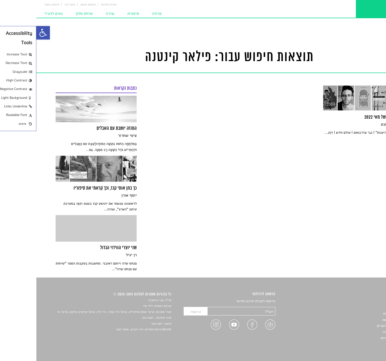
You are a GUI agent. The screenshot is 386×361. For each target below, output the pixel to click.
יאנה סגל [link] (120, 324)
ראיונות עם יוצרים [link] (354, 325)
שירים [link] (362, 307)
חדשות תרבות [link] (357, 313)
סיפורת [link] (97, 13)
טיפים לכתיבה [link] (356, 331)
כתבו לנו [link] (33, 5)
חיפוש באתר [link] (15, 5)
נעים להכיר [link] (17, 13)
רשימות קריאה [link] (356, 319)
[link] (7, 33)
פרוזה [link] (120, 13)
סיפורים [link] (361, 301)
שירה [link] (73, 13)
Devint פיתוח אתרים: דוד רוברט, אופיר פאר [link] (107, 329)
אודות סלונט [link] (72, 5)
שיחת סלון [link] (47, 13)
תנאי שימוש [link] (358, 343)
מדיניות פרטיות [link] (355, 338)
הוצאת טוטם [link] (51, 5)
